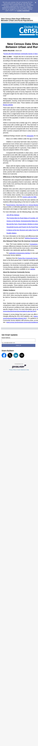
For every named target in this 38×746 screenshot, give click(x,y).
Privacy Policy (12, 369)
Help (28, 369)
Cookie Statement (23, 11)
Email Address (6, 337)
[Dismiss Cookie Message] (35, 2)
